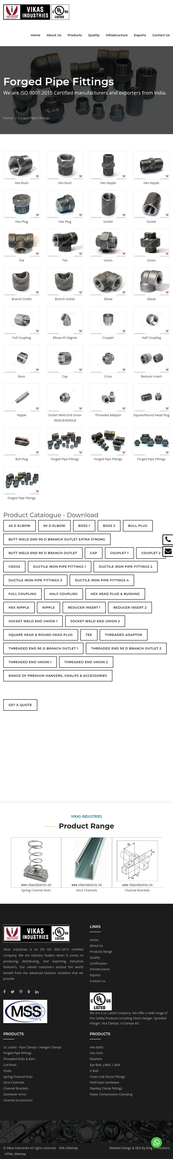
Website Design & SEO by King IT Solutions (139, 1148)
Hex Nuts (96, 1053)
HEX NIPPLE (19, 608)
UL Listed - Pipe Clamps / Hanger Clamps (32, 1047)
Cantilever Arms (14, 1094)
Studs (7, 1071)
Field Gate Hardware (104, 1082)
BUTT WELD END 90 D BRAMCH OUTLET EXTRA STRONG (57, 539)
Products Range (101, 951)
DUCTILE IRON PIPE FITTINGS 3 (35, 580)
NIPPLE (48, 608)
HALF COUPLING (63, 594)
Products (75, 35)
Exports (140, 35)
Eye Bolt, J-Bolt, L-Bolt (105, 1065)
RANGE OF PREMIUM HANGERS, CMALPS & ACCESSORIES (58, 676)
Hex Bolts (96, 1047)
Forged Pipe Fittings (17, 1053)
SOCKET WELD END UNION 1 (33, 621)
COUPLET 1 (119, 553)
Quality (93, 35)
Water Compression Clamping (111, 1094)
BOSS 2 (109, 526)
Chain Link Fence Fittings (107, 1077)
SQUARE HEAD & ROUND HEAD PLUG (41, 635)
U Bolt (94, 1071)
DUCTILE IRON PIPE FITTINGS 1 (59, 567)
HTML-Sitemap (15, 1154)
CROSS (14, 567)
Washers (96, 1059)
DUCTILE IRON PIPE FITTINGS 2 (125, 567)
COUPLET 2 (150, 553)
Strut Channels (13, 1082)
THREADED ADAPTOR (123, 635)
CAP (93, 553)
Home (35, 35)
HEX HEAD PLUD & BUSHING (115, 594)
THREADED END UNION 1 (30, 662)
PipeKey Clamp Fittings (106, 1088)
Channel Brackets (15, 1088)
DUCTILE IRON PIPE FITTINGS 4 (102, 580)
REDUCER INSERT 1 (84, 608)
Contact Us (161, 35)
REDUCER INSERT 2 (129, 608)
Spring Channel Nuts (18, 1077)
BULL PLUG (138, 526)
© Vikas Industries (16, 1148)
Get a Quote (20, 705)
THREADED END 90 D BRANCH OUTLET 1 (43, 648)
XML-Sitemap (68, 1148)
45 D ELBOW (20, 526)
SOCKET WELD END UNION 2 (95, 621)
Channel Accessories (17, 1100)
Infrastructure (117, 35)
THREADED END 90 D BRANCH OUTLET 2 (126, 648)
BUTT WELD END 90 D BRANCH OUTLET (43, 553)
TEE (89, 635)
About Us (54, 35)
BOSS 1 (84, 526)
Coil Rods (9, 1065)
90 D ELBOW (54, 526)
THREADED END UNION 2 (86, 662)
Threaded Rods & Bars (19, 1059)
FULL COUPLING (22, 594)
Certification (98, 963)
